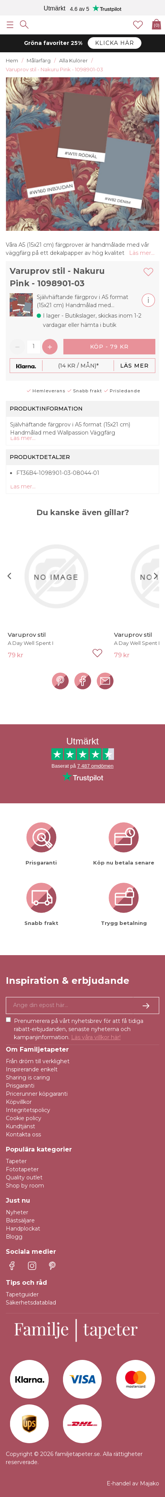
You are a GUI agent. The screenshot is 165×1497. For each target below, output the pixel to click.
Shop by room (25, 1185)
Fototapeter (22, 1169)
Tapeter (16, 1161)
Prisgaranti (20, 1085)
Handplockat (23, 1228)
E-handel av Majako (133, 1483)
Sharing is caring (28, 1077)
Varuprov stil (27, 634)
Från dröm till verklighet (38, 1061)
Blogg (14, 1236)
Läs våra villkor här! (96, 1037)
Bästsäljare (20, 1220)
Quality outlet (24, 1177)
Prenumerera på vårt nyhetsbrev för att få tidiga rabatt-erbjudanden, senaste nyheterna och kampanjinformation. (78, 1029)
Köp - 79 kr (109, 346)
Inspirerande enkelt (32, 1069)
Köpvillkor (19, 1101)
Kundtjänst (20, 1126)
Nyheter (17, 1212)
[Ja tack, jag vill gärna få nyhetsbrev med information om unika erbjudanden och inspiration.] (82, 1005)
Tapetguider (22, 1294)
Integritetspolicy (28, 1110)
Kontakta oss (23, 1134)
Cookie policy (23, 1118)
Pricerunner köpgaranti (37, 1093)
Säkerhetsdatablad (31, 1302)
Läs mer (134, 365)
